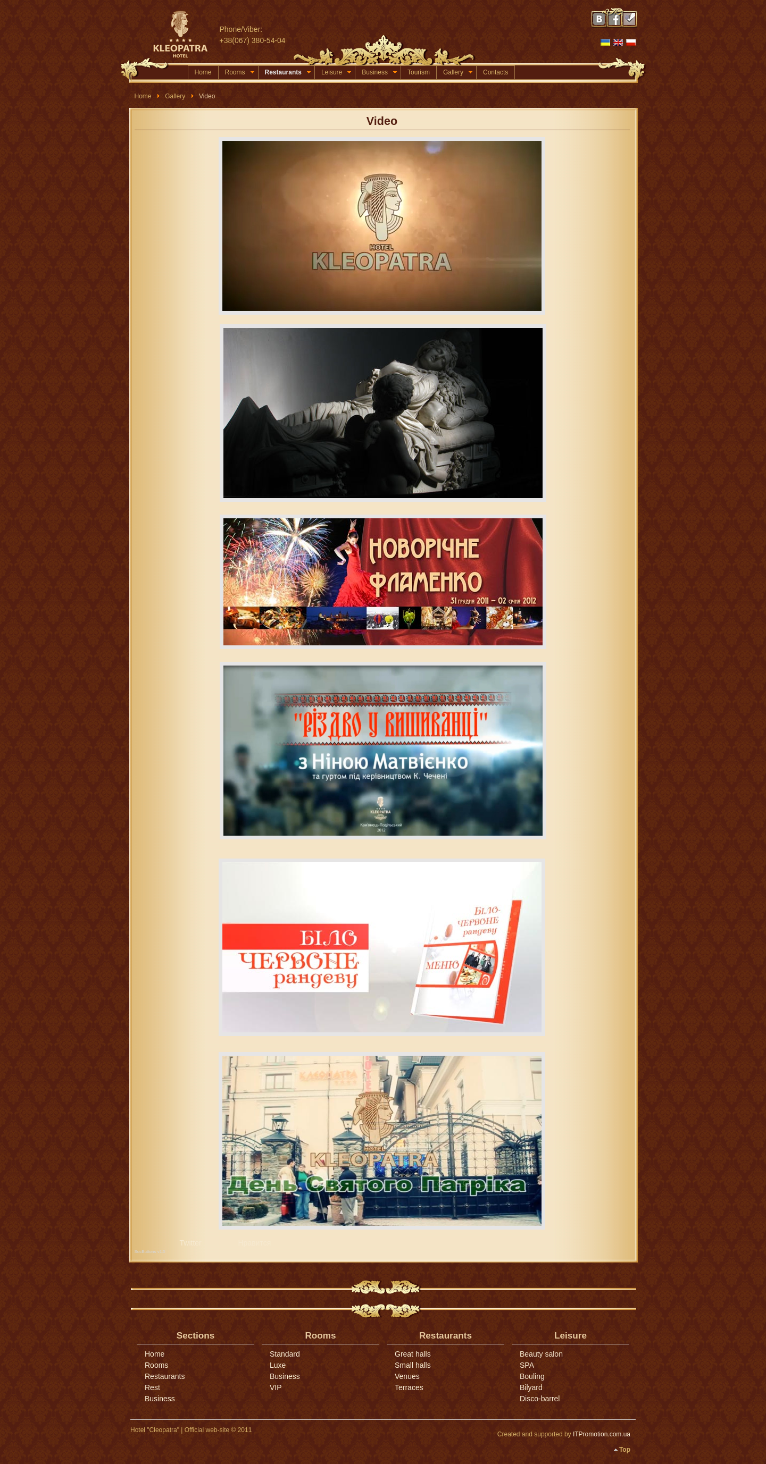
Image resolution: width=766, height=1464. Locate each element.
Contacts (495, 72)
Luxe (278, 1365)
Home (203, 72)
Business (379, 72)
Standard (285, 1354)
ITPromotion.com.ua (601, 1434)
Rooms (239, 72)
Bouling (532, 1376)
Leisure (336, 72)
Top (624, 1449)
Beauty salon (541, 1354)
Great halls (413, 1354)
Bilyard (531, 1387)
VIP (276, 1387)
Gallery (457, 72)
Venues (407, 1376)
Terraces (409, 1387)
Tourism (418, 72)
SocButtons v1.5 (150, 1251)
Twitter (191, 1243)
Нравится (254, 1243)
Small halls (413, 1365)
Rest (152, 1387)
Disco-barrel (540, 1398)
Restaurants (288, 72)
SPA (527, 1365)
